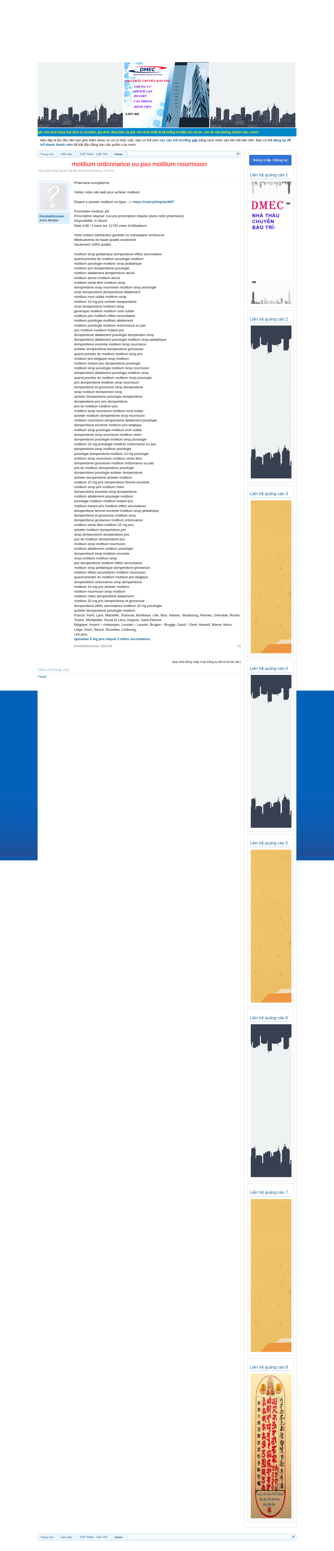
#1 (239, 646)
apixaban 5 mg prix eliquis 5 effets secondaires (112, 639)
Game (63, 170)
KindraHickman (93, 170)
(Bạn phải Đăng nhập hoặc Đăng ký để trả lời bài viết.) (206, 661)
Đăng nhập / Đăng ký (270, 160)
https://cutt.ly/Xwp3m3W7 (153, 202)
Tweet (42, 677)
